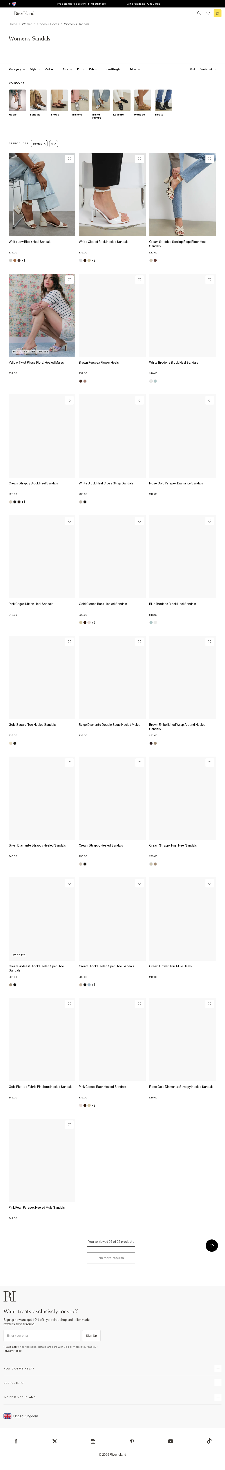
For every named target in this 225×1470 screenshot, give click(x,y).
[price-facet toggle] (134, 69)
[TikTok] (209, 1441)
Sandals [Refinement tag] (39, 143)
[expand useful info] (217, 1382)
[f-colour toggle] (51, 69)
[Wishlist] (69, 159)
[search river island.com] (199, 13)
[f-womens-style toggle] (35, 69)
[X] (54, 1441)
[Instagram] (93, 1441)
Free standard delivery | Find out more (81, 3)
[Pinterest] (132, 1441)
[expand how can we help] (217, 1368)
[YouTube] (171, 1441)
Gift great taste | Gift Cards (143, 3)
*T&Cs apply (11, 1346)
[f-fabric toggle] (95, 69)
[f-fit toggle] (80, 69)
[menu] (7, 13)
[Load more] (111, 1257)
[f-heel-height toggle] (115, 69)
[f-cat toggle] (17, 69)
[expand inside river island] (217, 1397)
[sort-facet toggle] (202, 69)
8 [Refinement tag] (53, 143)
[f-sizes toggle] (67, 69)
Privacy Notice (13, 1350)
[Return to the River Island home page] (27, 13)
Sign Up (91, 1335)
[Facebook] (16, 1441)
